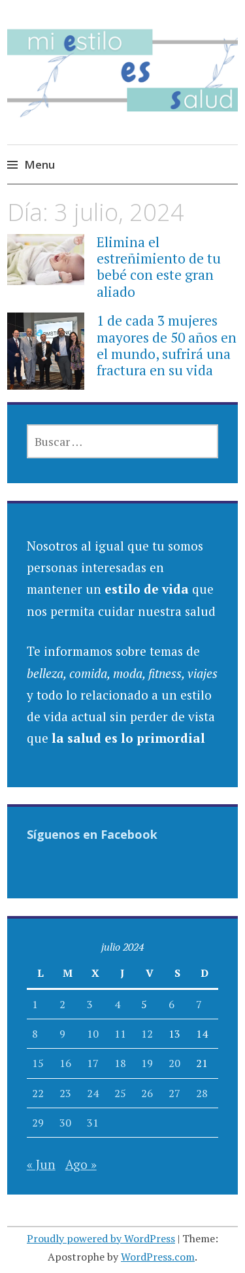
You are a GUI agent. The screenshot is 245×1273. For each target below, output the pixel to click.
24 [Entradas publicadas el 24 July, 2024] (93, 1093)
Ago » (81, 1164)
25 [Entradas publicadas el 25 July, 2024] (120, 1093)
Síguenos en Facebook (92, 834)
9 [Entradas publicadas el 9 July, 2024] (62, 1034)
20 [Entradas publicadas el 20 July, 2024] (174, 1063)
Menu (39, 164)
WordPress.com (158, 1256)
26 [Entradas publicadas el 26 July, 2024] (147, 1093)
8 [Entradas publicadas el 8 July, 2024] (35, 1034)
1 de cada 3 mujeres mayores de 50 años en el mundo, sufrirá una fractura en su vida (167, 345)
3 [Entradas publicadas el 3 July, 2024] (90, 1004)
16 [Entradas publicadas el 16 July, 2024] (65, 1063)
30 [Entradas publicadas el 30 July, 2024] (65, 1122)
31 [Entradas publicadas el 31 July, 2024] (93, 1122)
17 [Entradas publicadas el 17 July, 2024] (93, 1063)
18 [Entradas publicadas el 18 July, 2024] (120, 1063)
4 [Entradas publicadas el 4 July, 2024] (117, 1004)
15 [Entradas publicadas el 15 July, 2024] (38, 1063)
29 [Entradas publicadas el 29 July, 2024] (38, 1122)
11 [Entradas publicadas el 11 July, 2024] (120, 1034)
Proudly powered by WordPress (101, 1238)
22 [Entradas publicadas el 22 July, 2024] (38, 1093)
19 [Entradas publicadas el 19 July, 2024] (147, 1063)
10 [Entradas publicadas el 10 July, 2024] (93, 1034)
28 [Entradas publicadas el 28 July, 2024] (202, 1093)
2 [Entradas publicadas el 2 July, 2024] (62, 1004)
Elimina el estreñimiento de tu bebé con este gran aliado (159, 267)
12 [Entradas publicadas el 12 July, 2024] (147, 1034)
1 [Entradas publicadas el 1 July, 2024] (35, 1004)
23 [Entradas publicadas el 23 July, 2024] (65, 1093)
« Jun (41, 1164)
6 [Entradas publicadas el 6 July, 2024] (171, 1004)
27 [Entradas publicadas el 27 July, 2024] (174, 1093)
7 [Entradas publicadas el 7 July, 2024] (199, 1004)
